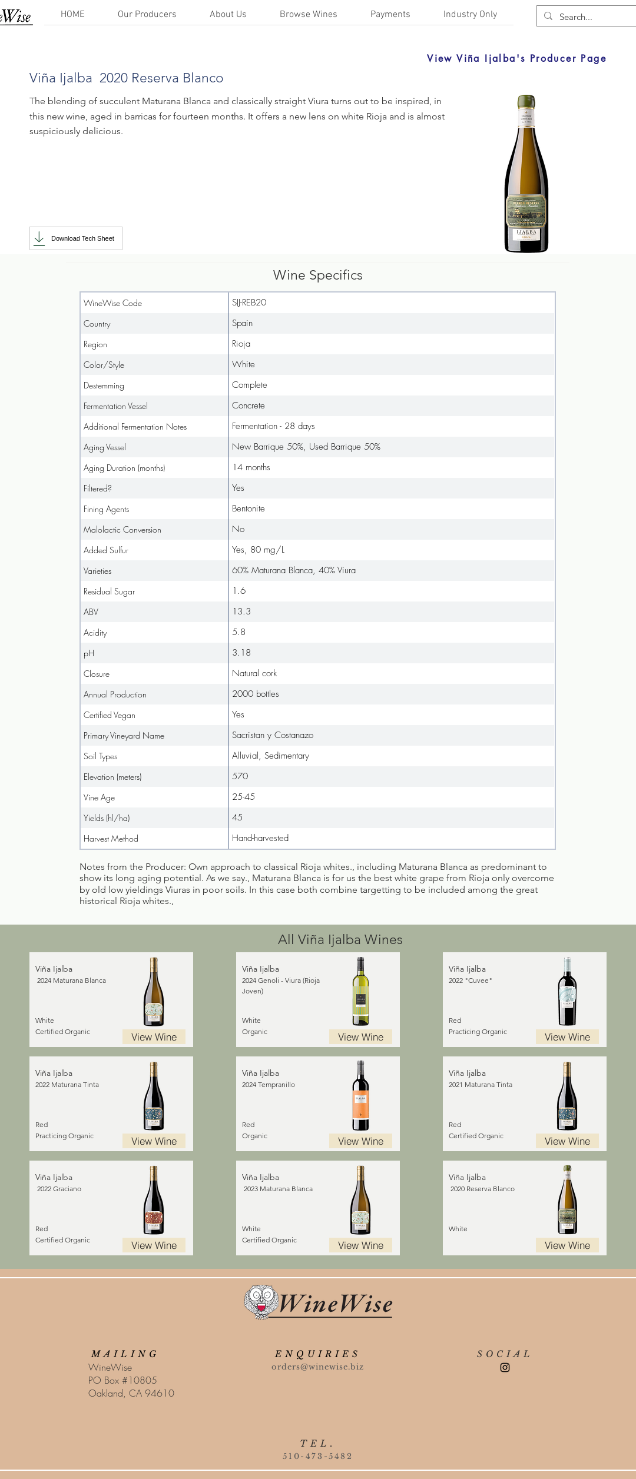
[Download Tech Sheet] (75, 238)
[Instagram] (505, 1367)
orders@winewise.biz (318, 1367)
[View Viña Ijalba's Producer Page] (404, 58)
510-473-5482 (318, 1456)
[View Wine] (154, 1036)
